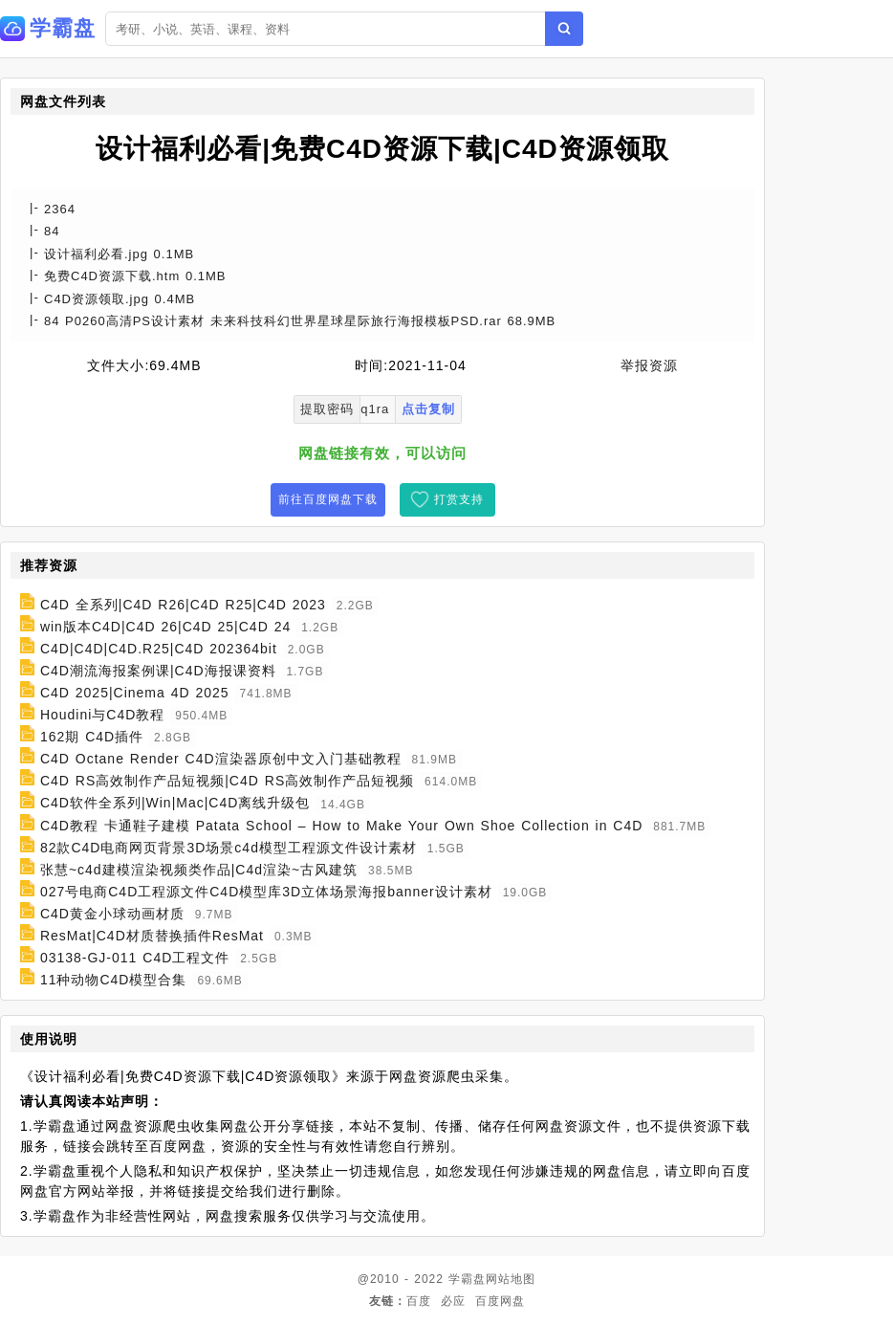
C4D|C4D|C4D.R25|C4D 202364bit (158, 648)
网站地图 (510, 1279)
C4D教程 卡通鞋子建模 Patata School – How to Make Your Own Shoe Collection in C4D (341, 825)
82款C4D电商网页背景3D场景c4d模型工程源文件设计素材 (228, 847)
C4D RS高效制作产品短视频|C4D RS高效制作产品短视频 (227, 780)
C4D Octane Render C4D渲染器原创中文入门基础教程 (221, 758)
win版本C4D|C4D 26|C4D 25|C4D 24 (165, 626)
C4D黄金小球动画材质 (112, 913)
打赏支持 (459, 499)
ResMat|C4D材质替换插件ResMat (152, 935)
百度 (418, 1301)
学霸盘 (467, 1279)
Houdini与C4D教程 (102, 714)
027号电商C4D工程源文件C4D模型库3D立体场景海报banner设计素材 (266, 891)
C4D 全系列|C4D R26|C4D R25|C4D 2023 (183, 604)
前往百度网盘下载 (328, 499)
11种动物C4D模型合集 (113, 979)
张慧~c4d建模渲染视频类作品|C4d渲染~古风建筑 (199, 869)
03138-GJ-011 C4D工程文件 (134, 957)
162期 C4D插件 (91, 736)
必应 (453, 1301)
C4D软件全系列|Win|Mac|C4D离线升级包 (175, 803)
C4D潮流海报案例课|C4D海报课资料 (158, 670)
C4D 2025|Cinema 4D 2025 (134, 692)
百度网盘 (500, 1301)
